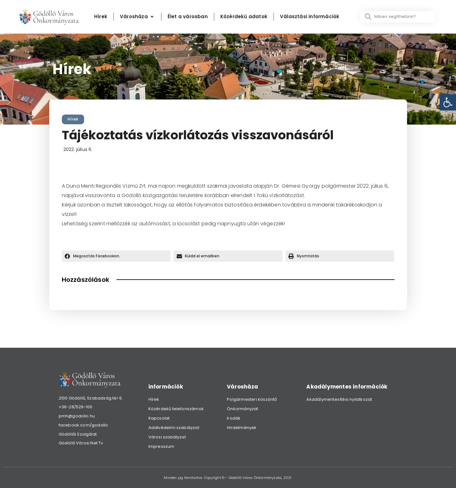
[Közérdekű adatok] (243, 17)
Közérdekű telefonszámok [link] (176, 409)
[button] (116, 256)
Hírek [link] (72, 119)
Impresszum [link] (161, 446)
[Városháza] (137, 17)
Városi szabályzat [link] (167, 437)
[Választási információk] (309, 17)
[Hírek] (100, 17)
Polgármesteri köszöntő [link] (252, 399)
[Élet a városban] (188, 17)
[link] (448, 102)
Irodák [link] (233, 418)
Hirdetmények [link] (241, 428)
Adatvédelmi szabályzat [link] (173, 428)
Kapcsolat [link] (159, 418)
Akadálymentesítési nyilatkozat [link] (339, 399)
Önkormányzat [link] (242, 409)
